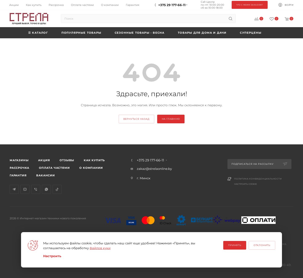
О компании (91, 167)
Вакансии (45, 175)
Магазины (19, 160)
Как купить (94, 160)
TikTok (57, 189)
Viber (35, 189)
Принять (234, 245)
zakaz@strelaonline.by (154, 169)
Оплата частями (54, 167)
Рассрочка (19, 167)
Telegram (14, 189)
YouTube (24, 189)
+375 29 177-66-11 (150, 160)
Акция (44, 160)
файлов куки (100, 248)
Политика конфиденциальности (258, 178)
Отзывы (67, 160)
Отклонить (262, 245)
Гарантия (18, 175)
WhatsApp (46, 189)
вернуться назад (136, 118)
